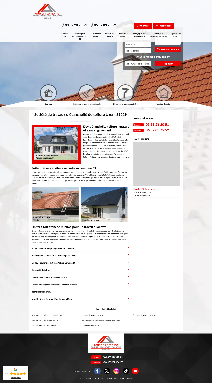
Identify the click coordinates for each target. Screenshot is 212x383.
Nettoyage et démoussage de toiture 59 (80, 15)
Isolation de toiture (163, 104)
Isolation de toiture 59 (97, 13)
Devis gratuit (143, 4)
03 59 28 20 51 (75, 4)
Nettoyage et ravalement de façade (87, 104)
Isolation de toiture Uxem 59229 (94, 315)
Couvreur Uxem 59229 (90, 325)
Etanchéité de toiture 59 (124, 13)
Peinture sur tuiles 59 (110, 13)
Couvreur (48, 104)
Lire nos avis (16, 378)
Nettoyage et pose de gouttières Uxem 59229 (49, 320)
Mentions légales (123, 378)
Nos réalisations (165, 4)
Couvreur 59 (65, 13)
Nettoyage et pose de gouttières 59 (140, 13)
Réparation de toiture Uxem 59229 (145, 315)
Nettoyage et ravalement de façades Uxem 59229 (50, 315)
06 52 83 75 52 (105, 4)
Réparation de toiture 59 (176, 13)
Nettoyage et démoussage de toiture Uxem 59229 (101, 320)
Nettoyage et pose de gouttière (125, 104)
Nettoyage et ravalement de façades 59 (158, 15)
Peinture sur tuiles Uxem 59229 (44, 325)
